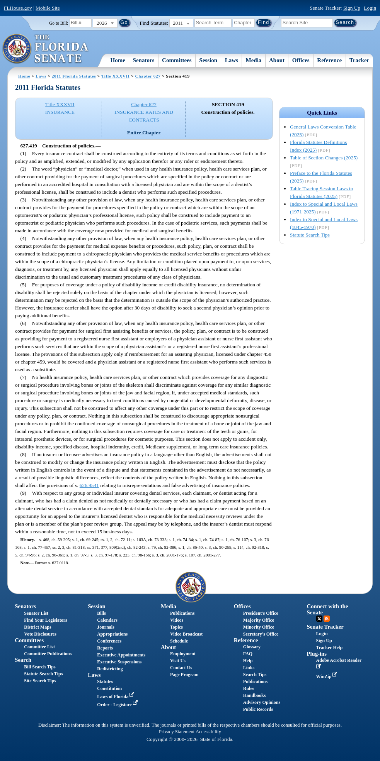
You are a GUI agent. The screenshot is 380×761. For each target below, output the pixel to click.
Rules (248, 688)
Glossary (252, 646)
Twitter (319, 619)
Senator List (36, 613)
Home (118, 60)
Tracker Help (329, 647)
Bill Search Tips (39, 667)
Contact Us (181, 667)
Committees (177, 60)
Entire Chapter (144, 132)
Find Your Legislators (45, 620)
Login (370, 8)
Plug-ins (317, 654)
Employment (183, 653)
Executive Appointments (121, 655)
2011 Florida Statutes (74, 76)
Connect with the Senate (327, 609)
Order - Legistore (118, 704)
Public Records (258, 709)
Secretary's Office (260, 634)
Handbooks (254, 695)
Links (248, 667)
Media (254, 60)
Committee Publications (48, 653)
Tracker (359, 60)
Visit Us (178, 660)
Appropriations (112, 634)
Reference (329, 60)
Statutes (105, 681)
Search (23, 660)
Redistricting (110, 668)
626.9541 (89, 485)
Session (208, 60)
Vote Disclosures (40, 634)
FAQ (247, 653)
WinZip (327, 676)
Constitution (109, 688)
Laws (231, 60)
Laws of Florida (116, 696)
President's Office (260, 613)
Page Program (184, 674)
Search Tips (254, 674)
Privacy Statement (176, 731)
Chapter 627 (147, 76)
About (277, 60)
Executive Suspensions (119, 662)
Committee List (39, 646)
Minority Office (258, 627)
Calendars (107, 620)
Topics (176, 627)
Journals (105, 627)
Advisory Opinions (261, 702)
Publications (182, 613)
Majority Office (258, 620)
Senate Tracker (325, 627)
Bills (101, 613)
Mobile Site (48, 8)
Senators (144, 60)
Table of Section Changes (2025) (324, 158)
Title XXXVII (115, 76)
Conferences (109, 641)
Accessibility (208, 731)
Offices (301, 60)
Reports (105, 648)
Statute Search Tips (310, 235)
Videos (176, 620)
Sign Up (351, 8)
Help (248, 660)
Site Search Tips (40, 680)
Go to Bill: (58, 23)
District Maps (37, 627)
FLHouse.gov (18, 8)
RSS (327, 619)
